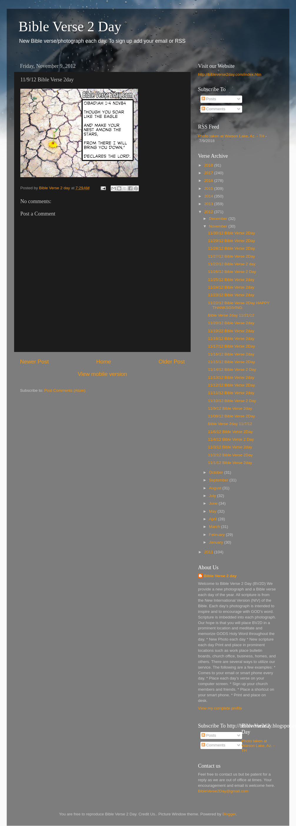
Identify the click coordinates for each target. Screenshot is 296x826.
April (213, 519)
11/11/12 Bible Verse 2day (231, 393)
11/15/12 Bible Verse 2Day (231, 362)
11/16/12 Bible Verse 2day (231, 354)
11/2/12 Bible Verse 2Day (230, 455)
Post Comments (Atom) (65, 390)
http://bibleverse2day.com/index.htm (229, 74)
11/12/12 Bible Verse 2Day (231, 385)
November (218, 226)
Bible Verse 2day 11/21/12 (231, 315)
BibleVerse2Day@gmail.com (223, 791)
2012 (209, 212)
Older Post (172, 361)
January (216, 542)
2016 (209, 180)
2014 (209, 196)
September (219, 480)
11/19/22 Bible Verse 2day (231, 331)
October (216, 472)
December (218, 218)
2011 (209, 552)
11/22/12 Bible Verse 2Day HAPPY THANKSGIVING (239, 305)
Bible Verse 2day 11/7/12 (230, 424)
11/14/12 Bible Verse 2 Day (232, 369)
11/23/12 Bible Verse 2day (231, 295)
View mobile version (102, 374)
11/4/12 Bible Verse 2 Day (231, 439)
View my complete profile (220, 708)
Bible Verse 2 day (220, 576)
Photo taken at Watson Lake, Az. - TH (231, 136)
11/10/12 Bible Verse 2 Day (232, 401)
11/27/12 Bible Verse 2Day (231, 256)
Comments (213, 109)
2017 (209, 173)
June (214, 503)
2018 (209, 165)
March (215, 526)
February (217, 534)
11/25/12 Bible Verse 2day (231, 279)
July (213, 495)
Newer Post (34, 361)
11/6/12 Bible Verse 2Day (230, 432)
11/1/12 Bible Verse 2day (230, 462)
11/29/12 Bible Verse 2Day (231, 240)
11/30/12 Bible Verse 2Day (231, 233)
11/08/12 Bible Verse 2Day (231, 416)
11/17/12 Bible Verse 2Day (231, 346)
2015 (209, 188)
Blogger (229, 814)
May (213, 511)
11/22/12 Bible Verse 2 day (231, 264)
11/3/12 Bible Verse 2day (230, 447)
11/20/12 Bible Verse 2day (231, 323)
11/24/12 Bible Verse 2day (231, 287)
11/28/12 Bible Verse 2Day (231, 248)
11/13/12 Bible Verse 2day (231, 377)
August (215, 488)
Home (103, 361)
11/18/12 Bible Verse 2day (231, 338)
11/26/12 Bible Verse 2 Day (232, 271)
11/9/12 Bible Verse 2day (230, 408)
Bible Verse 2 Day (70, 26)
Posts (209, 99)
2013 (209, 204)
